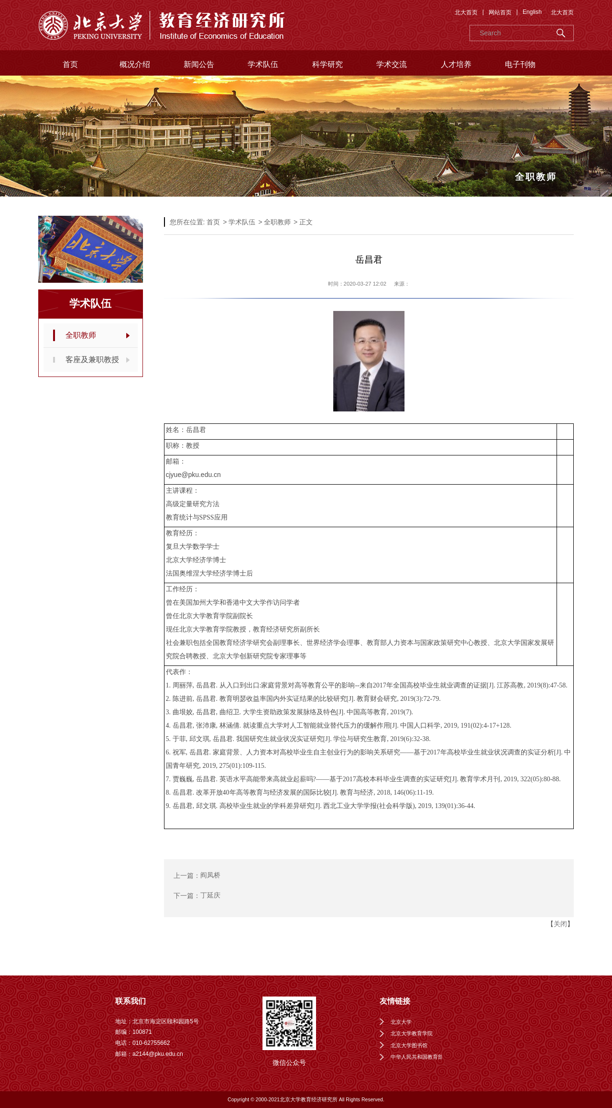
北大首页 (466, 12)
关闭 (560, 924)
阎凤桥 (210, 875)
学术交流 (391, 64)
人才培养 (456, 64)
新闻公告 (199, 64)
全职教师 (81, 335)
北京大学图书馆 (409, 1045)
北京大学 (401, 1022)
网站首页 (500, 12)
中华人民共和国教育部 (417, 1057)
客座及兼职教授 (92, 359)
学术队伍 (263, 64)
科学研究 (327, 64)
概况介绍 (135, 64)
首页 (70, 64)
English (532, 12)
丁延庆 (210, 895)
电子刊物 (520, 64)
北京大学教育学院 (412, 1033)
